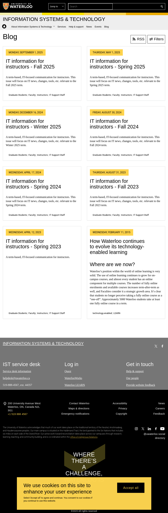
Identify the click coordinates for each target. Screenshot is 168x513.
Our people (132, 377)
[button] (136, 6)
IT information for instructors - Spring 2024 (33, 184)
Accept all (130, 487)
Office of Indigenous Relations (83, 437)
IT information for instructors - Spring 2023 (33, 244)
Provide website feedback (140, 384)
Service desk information (17, 371)
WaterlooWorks (73, 377)
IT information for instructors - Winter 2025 (33, 124)
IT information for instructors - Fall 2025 (30, 64)
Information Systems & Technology (43, 343)
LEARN (116, 313)
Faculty (32, 95)
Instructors (42, 95)
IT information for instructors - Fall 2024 (114, 124)
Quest (68, 371)
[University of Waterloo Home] (18, 6)
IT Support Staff (57, 95)
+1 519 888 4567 (17, 414)
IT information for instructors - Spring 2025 (117, 64)
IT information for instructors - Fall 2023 (114, 184)
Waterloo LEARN (75, 384)
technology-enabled (102, 313)
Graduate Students (18, 95)
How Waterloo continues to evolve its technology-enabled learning (117, 246)
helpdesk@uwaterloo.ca (16, 377)
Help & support (135, 371)
